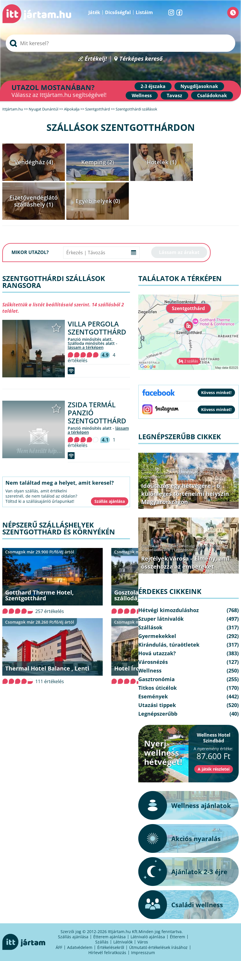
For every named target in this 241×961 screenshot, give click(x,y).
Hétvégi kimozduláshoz (202, 469)
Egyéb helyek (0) (97, 201)
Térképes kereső (141, 59)
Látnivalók (123, 942)
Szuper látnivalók (155, 473)
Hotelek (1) (161, 162)
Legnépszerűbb (154, 476)
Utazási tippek (157, 705)
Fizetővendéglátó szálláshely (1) (33, 201)
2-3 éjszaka (153, 86)
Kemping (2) (97, 162)
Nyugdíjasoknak (199, 86)
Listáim (144, 12)
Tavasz (174, 95)
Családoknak (212, 95)
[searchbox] (120, 43)
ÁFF (59, 947)
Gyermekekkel (157, 636)
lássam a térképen (86, 347)
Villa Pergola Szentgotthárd (97, 328)
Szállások (150, 627)
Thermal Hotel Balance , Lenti (47, 668)
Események (153, 696)
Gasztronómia (156, 679)
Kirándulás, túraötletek (193, 473)
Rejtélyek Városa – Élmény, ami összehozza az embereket (185, 562)
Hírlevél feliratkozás (107, 952)
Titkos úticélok (157, 687)
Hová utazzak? (157, 653)
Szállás (101, 942)
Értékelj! (96, 59)
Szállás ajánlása (73, 936)
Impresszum (143, 952)
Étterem (177, 936)
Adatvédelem (79, 947)
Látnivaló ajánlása (148, 936)
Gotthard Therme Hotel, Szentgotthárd (39, 595)
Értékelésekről (110, 947)
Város (142, 942)
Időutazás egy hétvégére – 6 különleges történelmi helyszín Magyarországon (185, 494)
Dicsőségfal (118, 12)
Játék (94, 12)
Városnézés (153, 661)
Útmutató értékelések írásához (158, 947)
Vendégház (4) (33, 162)
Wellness (142, 95)
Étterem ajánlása (109, 936)
